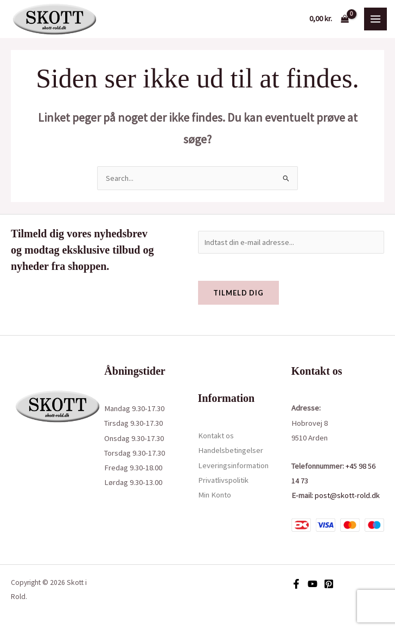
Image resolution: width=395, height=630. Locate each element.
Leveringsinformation (233, 465)
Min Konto (214, 495)
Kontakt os (216, 435)
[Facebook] (296, 584)
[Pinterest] (329, 584)
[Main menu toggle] (375, 19)
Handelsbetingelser (230, 450)
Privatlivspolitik (223, 480)
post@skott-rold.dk (347, 495)
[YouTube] (312, 584)
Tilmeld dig (238, 292)
